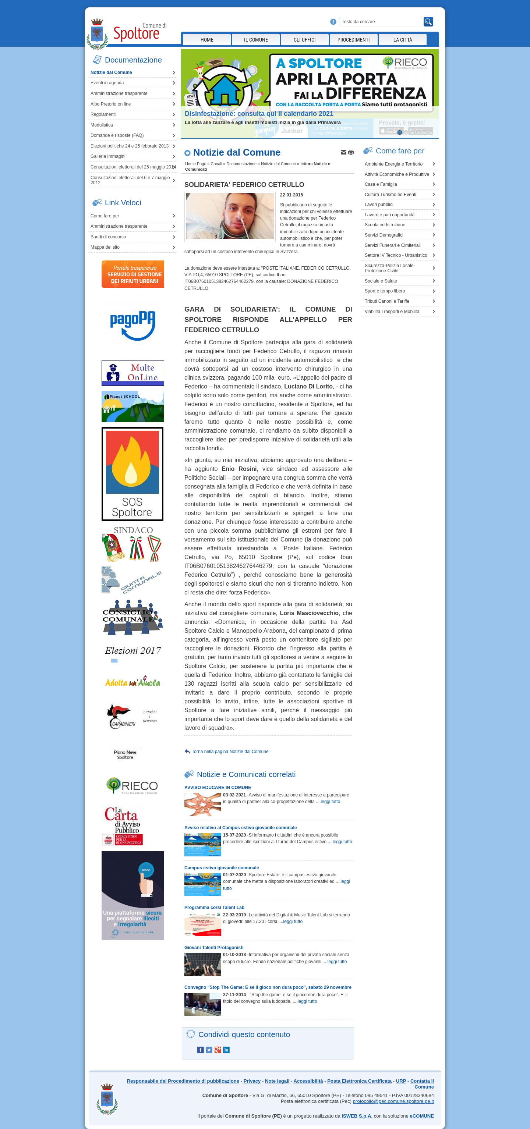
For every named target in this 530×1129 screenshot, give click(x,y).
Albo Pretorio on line (111, 104)
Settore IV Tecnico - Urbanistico (396, 255)
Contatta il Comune (422, 1084)
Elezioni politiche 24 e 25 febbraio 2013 (130, 146)
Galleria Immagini (108, 156)
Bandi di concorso (108, 236)
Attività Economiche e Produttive (397, 174)
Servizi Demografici (384, 235)
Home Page (195, 163)
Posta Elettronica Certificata (359, 1081)
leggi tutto (330, 801)
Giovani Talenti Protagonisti (214, 947)
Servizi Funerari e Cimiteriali (393, 245)
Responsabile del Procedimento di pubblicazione (183, 1081)
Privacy (252, 1081)
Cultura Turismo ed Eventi (390, 194)
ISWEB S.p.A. (357, 1116)
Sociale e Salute (381, 281)
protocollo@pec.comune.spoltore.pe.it (393, 1101)
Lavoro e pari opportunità (389, 214)
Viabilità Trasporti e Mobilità (392, 311)
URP (401, 1081)
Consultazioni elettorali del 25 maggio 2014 (133, 167)
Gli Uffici (305, 40)
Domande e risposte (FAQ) (117, 135)
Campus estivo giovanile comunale (221, 867)
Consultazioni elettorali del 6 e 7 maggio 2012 (130, 180)
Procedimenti (354, 40)
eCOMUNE (422, 1116)
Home (207, 40)
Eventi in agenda (107, 82)
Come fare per (105, 216)
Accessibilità (308, 1081)
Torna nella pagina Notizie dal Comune (230, 751)
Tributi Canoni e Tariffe (387, 301)
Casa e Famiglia (381, 184)
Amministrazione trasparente (119, 93)
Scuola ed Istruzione (385, 224)
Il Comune (256, 40)
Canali (216, 163)
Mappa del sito (105, 247)
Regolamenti (103, 114)
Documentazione (241, 163)
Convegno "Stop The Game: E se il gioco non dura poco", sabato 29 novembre (267, 987)
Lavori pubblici (379, 204)
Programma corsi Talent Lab (214, 907)
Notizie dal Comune (111, 72)
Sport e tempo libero (385, 291)
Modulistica (102, 125)
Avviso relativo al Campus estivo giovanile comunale (240, 827)
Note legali (277, 1081)
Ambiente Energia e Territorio (394, 164)
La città (402, 40)
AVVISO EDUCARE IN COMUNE (217, 787)
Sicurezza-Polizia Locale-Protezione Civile (390, 268)
